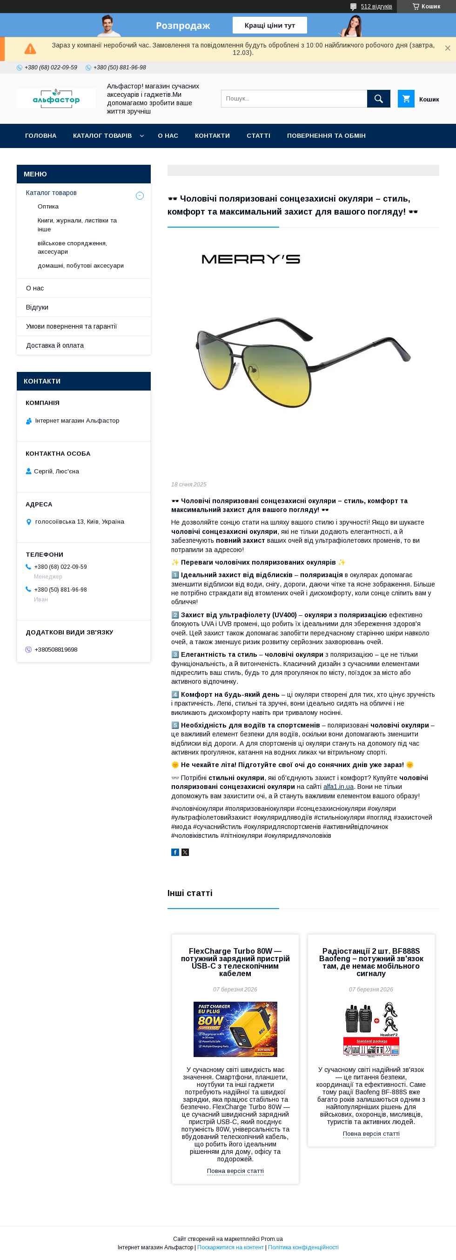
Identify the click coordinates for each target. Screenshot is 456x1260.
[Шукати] (378, 99)
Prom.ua (272, 1239)
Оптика (48, 206)
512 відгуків (376, 6)
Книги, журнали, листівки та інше (77, 224)
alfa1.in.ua (338, 786)
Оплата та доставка (62, 159)
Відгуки (37, 307)
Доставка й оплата (55, 345)
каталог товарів (102, 135)
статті (258, 135)
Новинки (132, 159)
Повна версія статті (235, 1170)
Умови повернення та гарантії (71, 326)
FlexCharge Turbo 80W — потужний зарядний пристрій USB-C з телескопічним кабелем (235, 962)
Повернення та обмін (326, 135)
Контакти (212, 135)
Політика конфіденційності (303, 1247)
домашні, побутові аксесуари (81, 265)
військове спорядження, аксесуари (72, 247)
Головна (40, 135)
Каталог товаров (51, 192)
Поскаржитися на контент (230, 1247)
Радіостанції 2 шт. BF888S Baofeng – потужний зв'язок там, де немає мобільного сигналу (371, 962)
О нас (168, 135)
